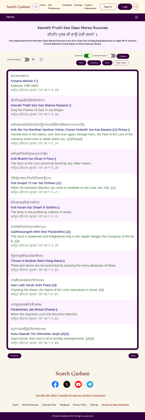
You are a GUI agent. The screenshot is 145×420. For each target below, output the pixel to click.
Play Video (121, 62)
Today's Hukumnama (90, 7)
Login (125, 6)
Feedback (67, 5)
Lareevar (79, 55)
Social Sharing (13, 59)
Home (43, 5)
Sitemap (78, 5)
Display (123, 56)
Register (108, 6)
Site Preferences (54, 7)
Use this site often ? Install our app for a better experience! (71, 395)
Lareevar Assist (100, 55)
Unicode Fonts (49, 404)
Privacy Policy (80, 404)
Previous (94, 62)
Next (107, 62)
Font (81, 62)
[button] (55, 384)
